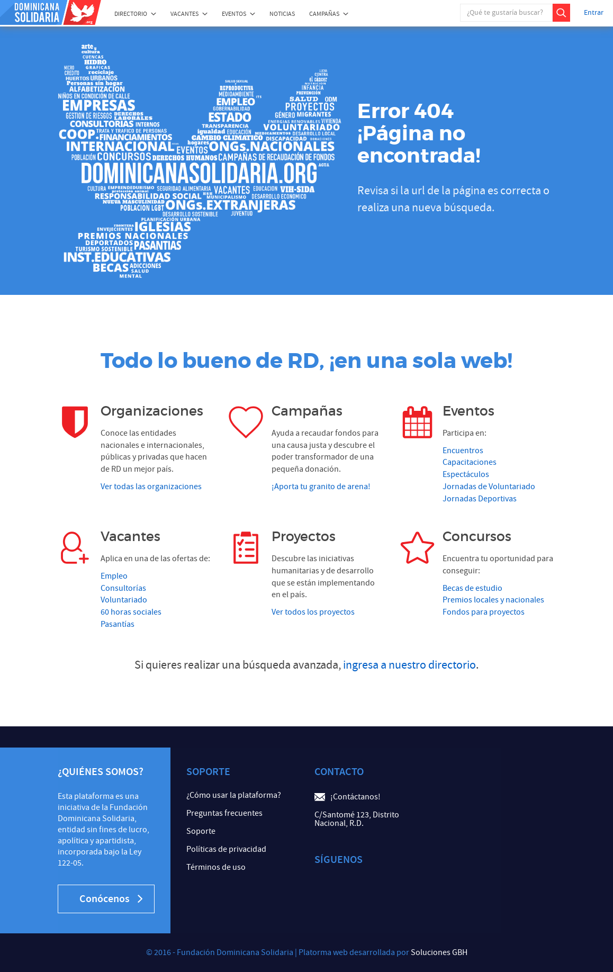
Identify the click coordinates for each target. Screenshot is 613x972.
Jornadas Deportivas (480, 498)
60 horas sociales (131, 612)
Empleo (114, 576)
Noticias (282, 14)
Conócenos (110, 899)
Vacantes (184, 14)
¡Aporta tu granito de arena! (321, 486)
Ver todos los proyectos (313, 612)
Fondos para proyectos (484, 612)
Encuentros (463, 450)
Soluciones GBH (439, 952)
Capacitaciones (470, 462)
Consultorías (123, 588)
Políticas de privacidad (226, 849)
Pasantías (117, 624)
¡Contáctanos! (355, 797)
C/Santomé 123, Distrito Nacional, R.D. (356, 819)
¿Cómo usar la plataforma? (233, 795)
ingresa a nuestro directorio (409, 665)
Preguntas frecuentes (224, 813)
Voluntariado (124, 600)
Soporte (200, 831)
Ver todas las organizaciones (151, 486)
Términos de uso (216, 867)
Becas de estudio (472, 588)
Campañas (324, 14)
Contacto (339, 772)
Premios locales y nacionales (493, 600)
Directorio (130, 14)
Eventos (234, 14)
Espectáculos (466, 474)
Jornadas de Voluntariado (489, 486)
